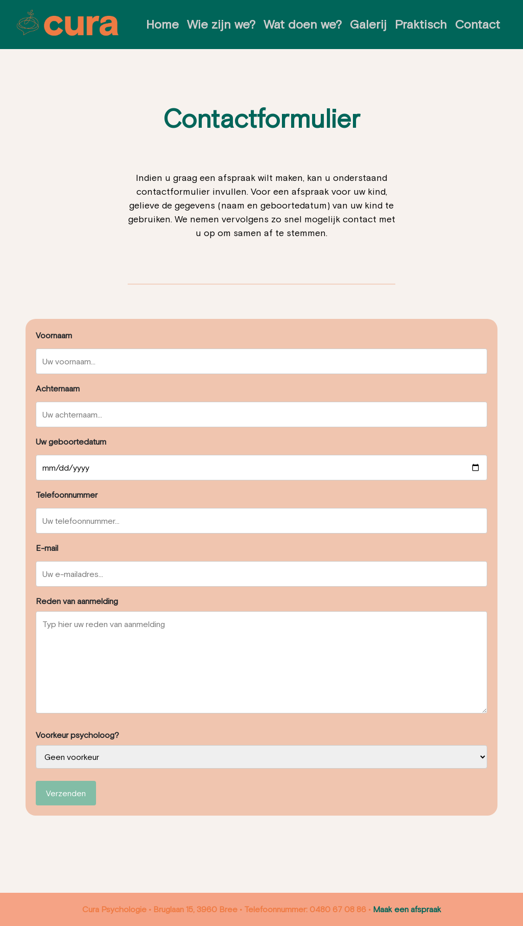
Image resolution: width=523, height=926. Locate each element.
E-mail (47, 547)
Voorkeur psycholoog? (77, 734)
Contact (477, 24)
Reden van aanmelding (77, 601)
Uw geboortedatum (71, 441)
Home (162, 24)
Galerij (368, 24)
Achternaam (58, 388)
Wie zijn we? (221, 24)
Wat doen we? (303, 24)
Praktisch (421, 24)
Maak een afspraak (407, 909)
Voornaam (54, 335)
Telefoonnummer (67, 494)
